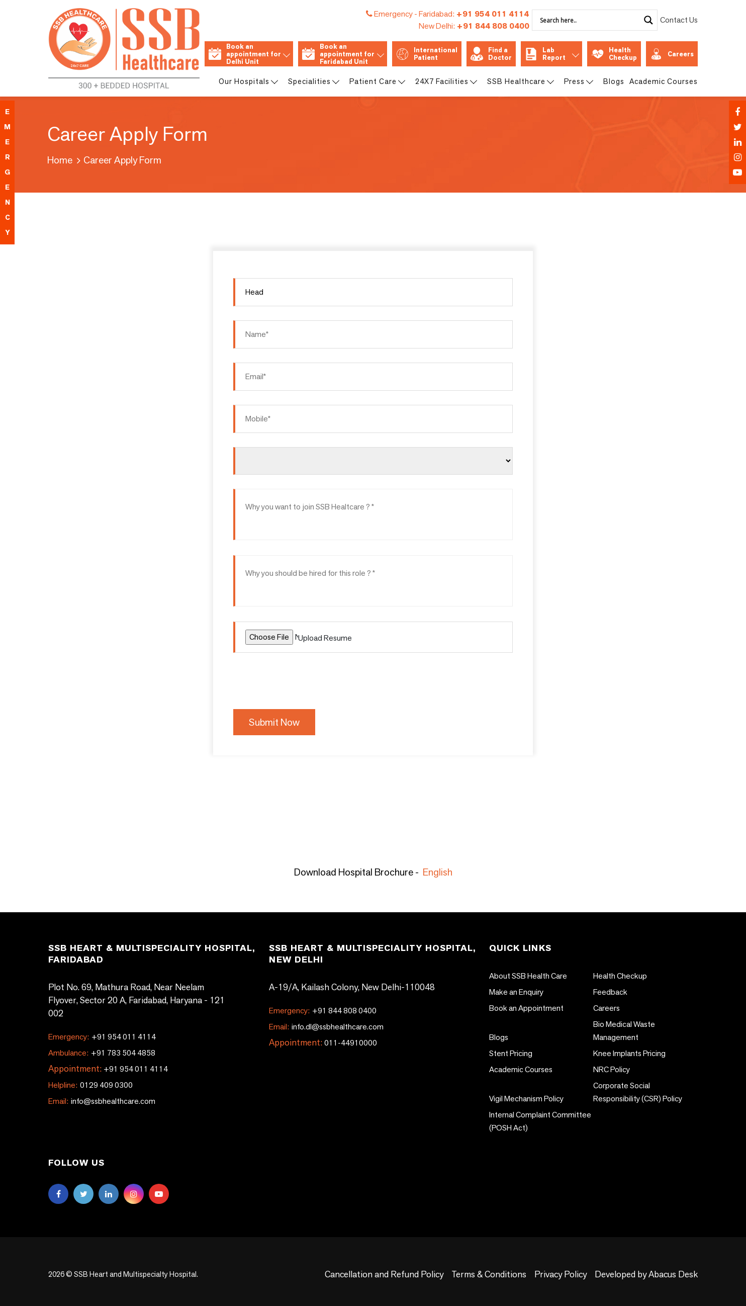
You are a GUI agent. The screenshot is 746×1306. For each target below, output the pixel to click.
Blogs (613, 81)
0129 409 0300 (90, 1085)
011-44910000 (350, 1042)
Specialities (313, 81)
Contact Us (679, 20)
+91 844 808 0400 (474, 26)
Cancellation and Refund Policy (384, 1274)
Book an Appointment (526, 1008)
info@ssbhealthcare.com (101, 1101)
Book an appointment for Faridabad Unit (342, 54)
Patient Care (376, 81)
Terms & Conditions (488, 1274)
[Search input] (588, 20)
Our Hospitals (248, 81)
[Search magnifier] (648, 20)
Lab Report (551, 54)
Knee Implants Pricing (629, 1053)
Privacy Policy (560, 1274)
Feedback (610, 992)
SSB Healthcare (520, 81)
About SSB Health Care (528, 976)
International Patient (426, 54)
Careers (672, 54)
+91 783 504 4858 (101, 1053)
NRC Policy (611, 1069)
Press (578, 81)
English (437, 872)
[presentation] (309, 679)
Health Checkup (614, 54)
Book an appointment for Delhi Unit (249, 54)
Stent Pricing (510, 1053)
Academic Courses (663, 81)
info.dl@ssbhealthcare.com (326, 1026)
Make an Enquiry (516, 992)
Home (59, 159)
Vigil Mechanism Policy (526, 1098)
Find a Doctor (491, 54)
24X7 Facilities (445, 81)
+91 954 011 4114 (474, 14)
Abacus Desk (672, 1274)
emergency (7, 172)
